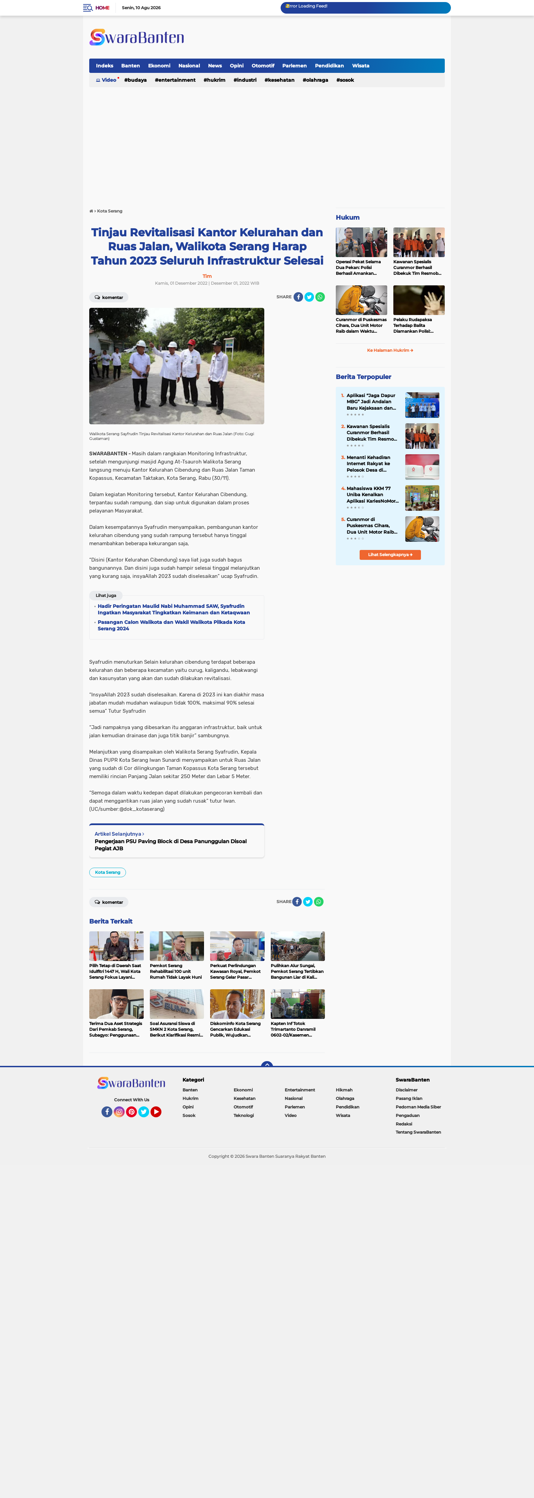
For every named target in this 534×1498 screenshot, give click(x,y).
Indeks (104, 66)
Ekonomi (159, 66)
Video (109, 80)
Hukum (348, 217)
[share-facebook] (298, 297)
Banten (130, 66)
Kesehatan (281, 80)
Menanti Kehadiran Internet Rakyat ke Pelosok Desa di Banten (368, 464)
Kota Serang (107, 872)
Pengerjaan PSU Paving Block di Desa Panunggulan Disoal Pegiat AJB (171, 845)
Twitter (146, 1114)
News (215, 66)
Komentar (109, 297)
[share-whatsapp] (320, 297)
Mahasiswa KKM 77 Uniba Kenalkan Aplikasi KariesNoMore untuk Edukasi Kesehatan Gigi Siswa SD (372, 495)
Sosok (347, 80)
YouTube (161, 1114)
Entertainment (176, 80)
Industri (246, 80)
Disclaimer (407, 1089)
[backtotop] (267, 1067)
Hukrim (216, 80)
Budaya (137, 80)
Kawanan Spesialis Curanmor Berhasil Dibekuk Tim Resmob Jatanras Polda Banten (416, 267)
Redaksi (404, 1123)
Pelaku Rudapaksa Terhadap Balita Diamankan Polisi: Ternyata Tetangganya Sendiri (416, 325)
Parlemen (294, 66)
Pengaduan (408, 1115)
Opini (237, 66)
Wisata (361, 66)
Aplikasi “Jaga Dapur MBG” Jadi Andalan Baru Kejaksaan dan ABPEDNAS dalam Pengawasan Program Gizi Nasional (372, 402)
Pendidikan (329, 66)
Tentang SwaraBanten (418, 1132)
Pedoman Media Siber (418, 1106)
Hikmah (344, 1089)
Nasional (189, 66)
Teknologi (244, 1115)
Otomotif (263, 66)
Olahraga (317, 80)
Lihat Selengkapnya (390, 554)
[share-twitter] (309, 297)
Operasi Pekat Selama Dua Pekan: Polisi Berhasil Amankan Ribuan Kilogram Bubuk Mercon (360, 267)
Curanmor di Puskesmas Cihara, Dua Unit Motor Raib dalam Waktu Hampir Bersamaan (361, 325)
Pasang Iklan (409, 1098)
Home (102, 8)
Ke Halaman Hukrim (390, 350)
